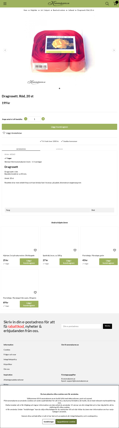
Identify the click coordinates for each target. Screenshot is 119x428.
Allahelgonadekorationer (14, 380)
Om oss (7, 369)
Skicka (107, 326)
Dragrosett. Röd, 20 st (85, 10)
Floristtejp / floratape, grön (93, 255)
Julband (71, 10)
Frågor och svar (10, 354)
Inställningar (49, 422)
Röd (93, 210)
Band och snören (59, 10)
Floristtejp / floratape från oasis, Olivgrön (19, 298)
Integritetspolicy (10, 359)
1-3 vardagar (37, 162)
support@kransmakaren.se (77, 381)
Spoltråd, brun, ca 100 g (52, 255)
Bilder (6, 385)
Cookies (7, 350)
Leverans (59, 149)
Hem (25, 10)
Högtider (34, 10)
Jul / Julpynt (45, 10)
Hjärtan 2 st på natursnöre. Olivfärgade (18, 255)
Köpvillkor (8, 364)
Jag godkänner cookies (66, 422)
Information (21, 149)
